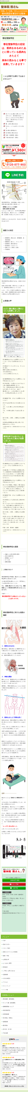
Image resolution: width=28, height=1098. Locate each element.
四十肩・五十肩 (7, 1029)
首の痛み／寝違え (8, 1018)
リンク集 (5, 989)
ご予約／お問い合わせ (9, 970)
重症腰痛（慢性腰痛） (9, 999)
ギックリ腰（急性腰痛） (9, 1002)
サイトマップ (6, 986)
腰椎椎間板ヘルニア (8, 1006)
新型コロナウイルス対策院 (10, 952)
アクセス (5, 982)
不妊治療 (5, 1033)
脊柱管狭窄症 (6, 1010)
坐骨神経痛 (6, 1014)
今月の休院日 (6, 978)
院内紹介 (5, 967)
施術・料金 (6, 955)
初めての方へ (6, 944)
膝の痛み (5, 1025)
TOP (4, 940)
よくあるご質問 (7, 963)
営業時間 (5, 974)
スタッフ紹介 (6, 948)
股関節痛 (5, 1021)
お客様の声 (6, 959)
